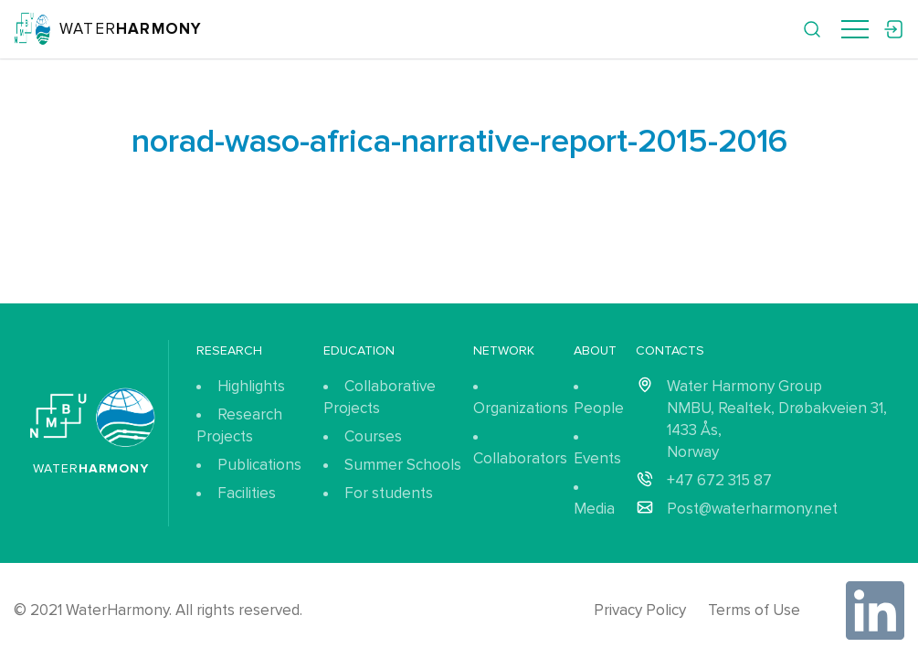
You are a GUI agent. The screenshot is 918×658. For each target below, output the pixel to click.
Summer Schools (402, 464)
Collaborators (520, 458)
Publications (259, 464)
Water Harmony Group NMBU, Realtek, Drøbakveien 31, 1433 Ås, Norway (777, 419)
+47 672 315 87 (719, 480)
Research (229, 350)
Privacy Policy (640, 610)
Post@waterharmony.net (752, 508)
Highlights (251, 386)
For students (388, 493)
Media (594, 508)
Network (503, 350)
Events (597, 458)
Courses (373, 436)
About (595, 350)
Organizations (520, 408)
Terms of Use (754, 610)
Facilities (246, 493)
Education (359, 350)
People (599, 408)
